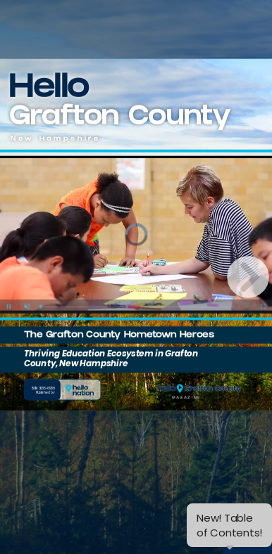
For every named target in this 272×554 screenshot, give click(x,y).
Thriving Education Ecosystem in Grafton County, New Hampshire (111, 353)
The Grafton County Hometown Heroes (119, 331)
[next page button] (248, 277)
